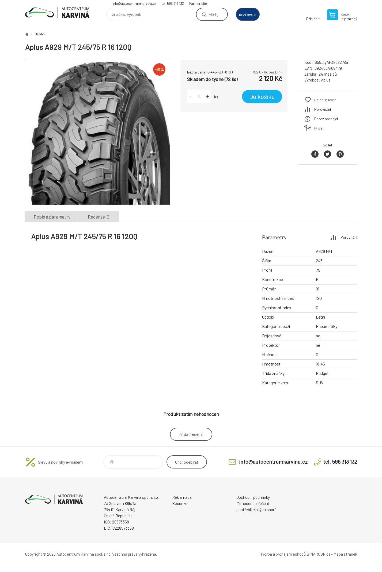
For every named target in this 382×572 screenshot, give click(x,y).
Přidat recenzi (191, 434)
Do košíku (262, 96)
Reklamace (182, 497)
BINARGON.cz (318, 554)
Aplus (326, 80)
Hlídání (319, 128)
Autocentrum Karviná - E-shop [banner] (57, 12)
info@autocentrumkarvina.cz (134, 3)
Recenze (179, 503)
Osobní (40, 34)
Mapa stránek (345, 554)
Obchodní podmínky (253, 497)
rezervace (247, 15)
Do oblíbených (325, 100)
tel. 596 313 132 (173, 3)
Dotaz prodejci (326, 118)
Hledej (213, 14)
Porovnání (322, 109)
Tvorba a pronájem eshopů (283, 554)
